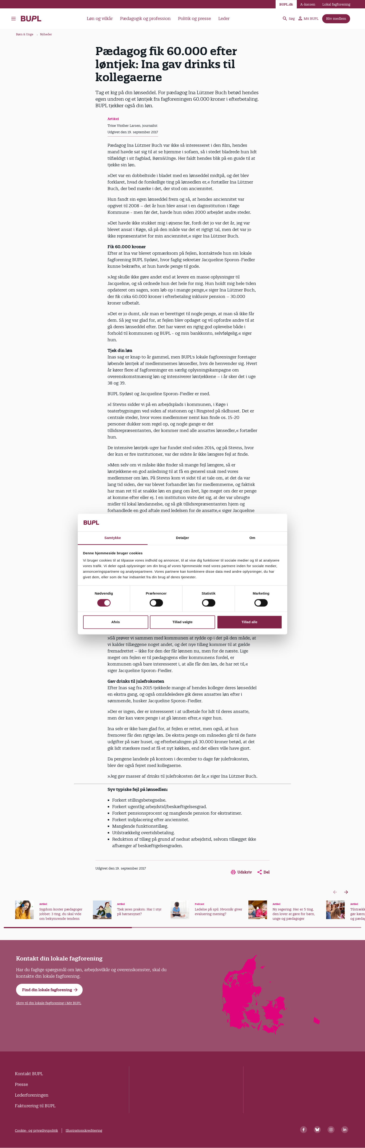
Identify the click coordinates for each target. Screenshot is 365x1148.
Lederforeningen (31, 1095)
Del (263, 872)
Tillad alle (249, 622)
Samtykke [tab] (113, 538)
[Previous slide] (335, 892)
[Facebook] (303, 1129)
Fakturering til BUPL (35, 1105)
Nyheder (46, 34)
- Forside (31, 19)
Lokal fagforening (336, 4)
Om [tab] (252, 538)
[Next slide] (346, 892)
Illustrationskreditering (84, 1130)
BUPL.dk (286, 4)
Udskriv (241, 872)
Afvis (115, 622)
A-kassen (307, 4)
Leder (224, 18)
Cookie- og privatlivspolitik (36, 1130)
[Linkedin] (344, 1129)
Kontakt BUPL (29, 1073)
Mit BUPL (308, 19)
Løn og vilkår (100, 18)
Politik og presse (194, 18)
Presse (21, 1084)
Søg (288, 18)
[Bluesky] (317, 1129)
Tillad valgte (182, 622)
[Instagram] (331, 1129)
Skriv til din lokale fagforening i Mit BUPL (48, 1003)
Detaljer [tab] (182, 538)
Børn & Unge (24, 34)
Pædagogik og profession (145, 18)
